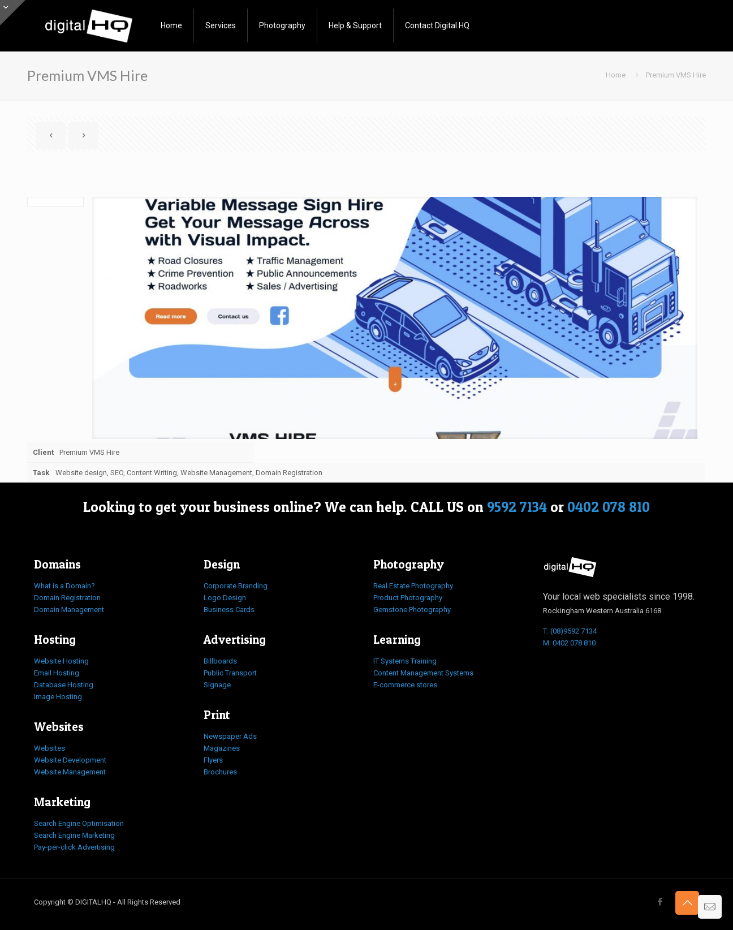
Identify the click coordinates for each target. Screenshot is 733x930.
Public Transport (230, 673)
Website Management (70, 772)
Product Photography (407, 597)
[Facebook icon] (660, 902)
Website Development (70, 760)
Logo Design (225, 597)
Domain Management (69, 609)
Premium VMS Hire (676, 75)
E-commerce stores (405, 685)
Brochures (220, 772)
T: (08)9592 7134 (570, 631)
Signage (217, 685)
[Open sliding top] (12, 12)
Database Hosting (63, 685)
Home (616, 75)
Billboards (220, 661)
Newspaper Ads (230, 736)
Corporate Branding (236, 586)
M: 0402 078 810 (569, 643)
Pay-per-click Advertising (74, 847)
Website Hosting (61, 661)
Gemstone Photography (412, 609)
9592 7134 (517, 506)
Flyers (213, 760)
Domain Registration (67, 597)
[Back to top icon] (687, 903)
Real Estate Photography (413, 586)
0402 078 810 (608, 506)
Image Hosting (58, 696)
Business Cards (229, 609)
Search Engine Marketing (74, 835)
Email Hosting (56, 673)
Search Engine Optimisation (79, 823)
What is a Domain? (64, 586)
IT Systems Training (405, 661)
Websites (49, 748)
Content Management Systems (423, 673)
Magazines (222, 748)
